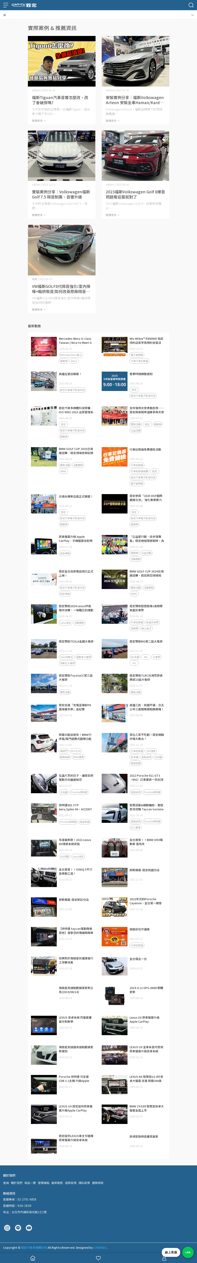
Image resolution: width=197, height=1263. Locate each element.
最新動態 (57, 1183)
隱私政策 (84, 1183)
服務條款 (98, 1183)
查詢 (6, 1183)
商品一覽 (30, 1183)
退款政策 (70, 1183)
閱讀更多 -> (39, 121)
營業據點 (43, 1183)
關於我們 (16, 1183)
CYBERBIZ (100, 1247)
